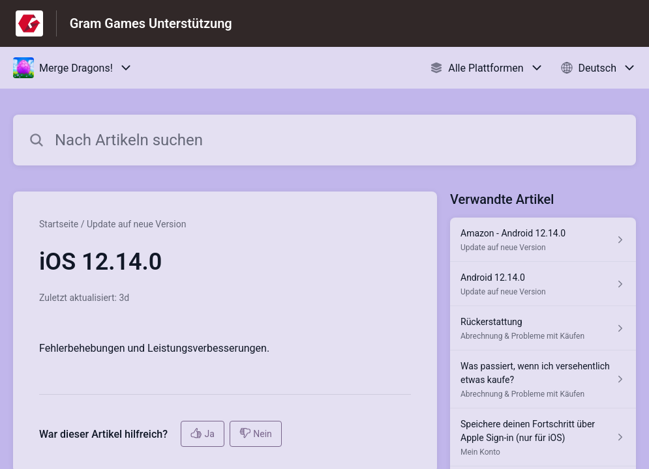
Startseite (58, 224)
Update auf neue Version (137, 224)
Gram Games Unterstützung (151, 23)
